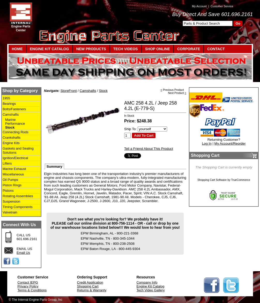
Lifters (7, 163)
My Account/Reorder (230, 143)
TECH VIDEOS (125, 49)
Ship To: (130, 129)
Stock (9, 127)
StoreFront (69, 91)
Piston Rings (12, 185)
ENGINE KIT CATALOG (49, 49)
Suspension (11, 201)
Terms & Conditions (32, 290)
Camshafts (11, 114)
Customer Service (222, 6)
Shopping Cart (88, 286)
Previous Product (173, 89)
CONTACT (216, 49)
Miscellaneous (13, 174)
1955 (6, 98)
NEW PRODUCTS (91, 49)
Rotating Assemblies (18, 196)
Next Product (176, 92)
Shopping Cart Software (212, 179)
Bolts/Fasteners (14, 109)
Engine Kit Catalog (151, 286)
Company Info (147, 282)
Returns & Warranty (92, 290)
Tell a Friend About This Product (148, 149)
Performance (15, 123)
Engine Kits (11, 143)
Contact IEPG (28, 282)
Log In (207, 143)
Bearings (9, 104)
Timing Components (18, 207)
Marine (10, 120)
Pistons (8, 191)
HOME (17, 49)
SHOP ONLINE (157, 49)
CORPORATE (188, 49)
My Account (199, 6)
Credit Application (90, 282)
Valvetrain (10, 212)
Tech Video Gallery (151, 290)
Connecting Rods (15, 132)
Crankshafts (11, 137)
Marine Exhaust (14, 169)
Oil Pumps (10, 180)
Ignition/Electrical (15, 158)
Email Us (23, 253)
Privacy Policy (28, 286)
